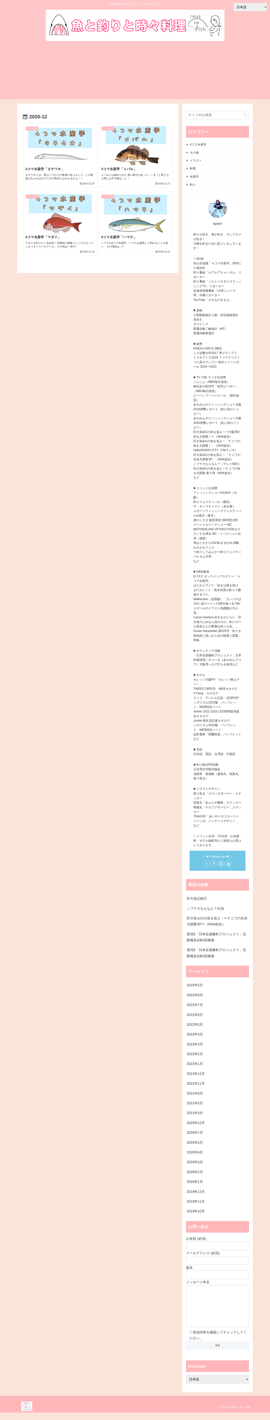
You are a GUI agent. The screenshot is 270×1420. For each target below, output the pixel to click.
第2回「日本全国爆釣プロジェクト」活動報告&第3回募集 (216, 953)
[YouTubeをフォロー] (228, 863)
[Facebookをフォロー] (214, 863)
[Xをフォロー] (206, 863)
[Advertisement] (135, 71)
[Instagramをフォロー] (221, 863)
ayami (217, 223)
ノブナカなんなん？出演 (205, 908)
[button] (245, 115)
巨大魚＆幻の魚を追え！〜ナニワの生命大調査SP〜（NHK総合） (217, 921)
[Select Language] (217, 1386)
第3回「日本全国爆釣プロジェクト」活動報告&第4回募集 (216, 937)
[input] (217, 115)
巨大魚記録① (197, 898)
